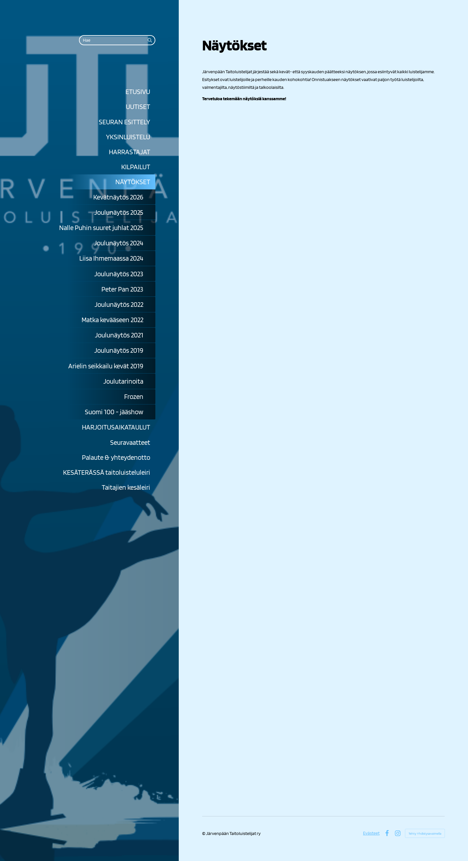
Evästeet (371, 833)
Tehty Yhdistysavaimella (425, 833)
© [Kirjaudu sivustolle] (204, 833)
